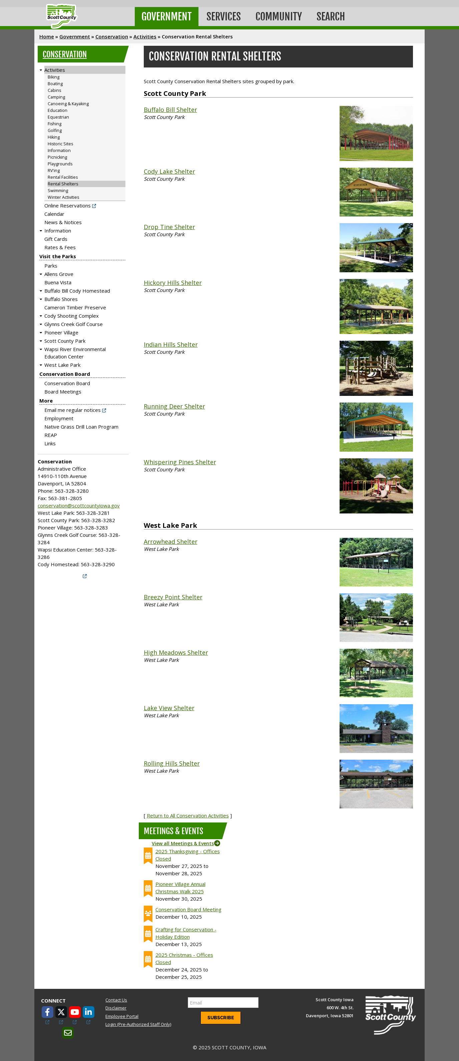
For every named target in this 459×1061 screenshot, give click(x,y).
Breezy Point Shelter (173, 597)
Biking (53, 77)
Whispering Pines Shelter (180, 462)
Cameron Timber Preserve (75, 307)
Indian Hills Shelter (171, 344)
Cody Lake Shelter (169, 171)
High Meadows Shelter (176, 652)
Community (279, 16)
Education (57, 110)
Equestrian (58, 117)
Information (59, 150)
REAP (50, 435)
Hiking (54, 137)
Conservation (111, 36)
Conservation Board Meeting (188, 909)
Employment (58, 418)
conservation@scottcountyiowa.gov (79, 505)
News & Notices (63, 222)
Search (331, 16)
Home (46, 36)
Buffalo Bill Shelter (170, 110)
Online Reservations (67, 205)
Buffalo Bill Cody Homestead (77, 290)
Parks (50, 265)
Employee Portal (121, 1016)
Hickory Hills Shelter (173, 283)
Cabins (54, 90)
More (46, 400)
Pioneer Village (61, 332)
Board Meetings (62, 391)
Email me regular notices (72, 410)
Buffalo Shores (61, 299)
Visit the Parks (57, 256)
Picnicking (57, 157)
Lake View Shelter (169, 708)
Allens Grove (58, 274)
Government (166, 16)
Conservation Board (64, 373)
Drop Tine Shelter (169, 227)
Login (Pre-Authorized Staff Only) (138, 1024)
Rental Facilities (63, 177)
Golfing (55, 130)
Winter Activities (63, 197)
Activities (144, 36)
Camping (56, 97)
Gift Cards (55, 239)
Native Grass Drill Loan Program (81, 426)
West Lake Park (62, 364)
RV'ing (54, 170)
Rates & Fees (60, 247)
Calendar (54, 213)
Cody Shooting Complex (71, 315)
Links (50, 443)
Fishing (54, 124)
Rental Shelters (63, 184)
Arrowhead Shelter (170, 542)
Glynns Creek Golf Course (73, 324)
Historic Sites (60, 144)
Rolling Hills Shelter (172, 763)
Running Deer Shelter (174, 406)
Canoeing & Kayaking (68, 104)
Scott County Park (64, 340)
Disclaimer (115, 1008)
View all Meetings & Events (183, 843)
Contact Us (116, 1000)
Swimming (58, 190)
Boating (55, 84)
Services (223, 16)
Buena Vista (57, 282)
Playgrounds (60, 164)
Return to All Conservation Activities (188, 815)
